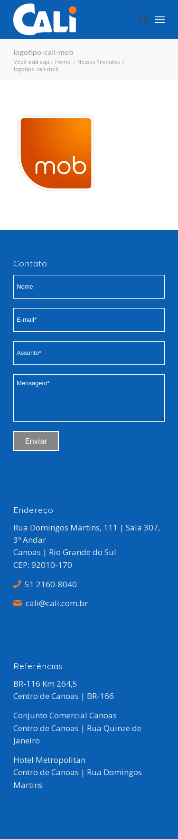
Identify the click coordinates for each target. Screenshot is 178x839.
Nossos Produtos (98, 61)
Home (63, 61)
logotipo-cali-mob (43, 51)
